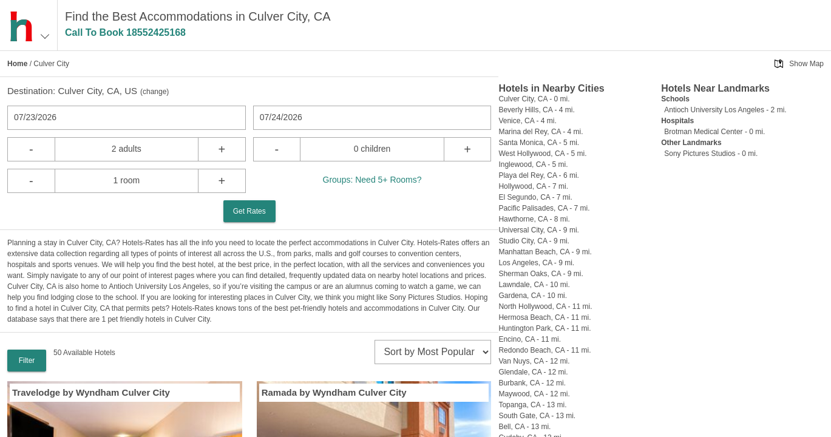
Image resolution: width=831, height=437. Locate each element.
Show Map (806, 63)
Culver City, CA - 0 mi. (533, 99)
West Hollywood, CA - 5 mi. (542, 153)
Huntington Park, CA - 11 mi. (544, 328)
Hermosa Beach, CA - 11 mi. (544, 317)
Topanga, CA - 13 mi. (532, 405)
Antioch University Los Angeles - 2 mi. (725, 110)
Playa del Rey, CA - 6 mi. (538, 175)
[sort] (433, 352)
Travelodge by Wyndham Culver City (91, 392)
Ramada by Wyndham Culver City (334, 392)
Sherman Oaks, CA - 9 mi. (540, 273)
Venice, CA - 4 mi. (527, 121)
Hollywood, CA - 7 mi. (533, 186)
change (154, 91)
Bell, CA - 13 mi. (524, 426)
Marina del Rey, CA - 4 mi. (540, 131)
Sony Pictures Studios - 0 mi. (711, 153)
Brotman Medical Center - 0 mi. (714, 131)
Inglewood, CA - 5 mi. (533, 164)
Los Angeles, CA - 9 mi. (536, 263)
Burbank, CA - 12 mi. (532, 383)
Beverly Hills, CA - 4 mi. (536, 110)
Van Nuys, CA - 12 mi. (533, 361)
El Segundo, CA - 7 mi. (535, 197)
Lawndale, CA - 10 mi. (533, 284)
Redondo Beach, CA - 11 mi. (544, 350)
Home (17, 63)
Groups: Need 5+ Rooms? (372, 180)
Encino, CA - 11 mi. (529, 339)
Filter (27, 360)
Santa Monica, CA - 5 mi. (538, 142)
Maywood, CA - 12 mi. (533, 394)
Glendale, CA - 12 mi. (533, 372)
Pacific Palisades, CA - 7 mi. (543, 208)
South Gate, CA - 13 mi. (536, 416)
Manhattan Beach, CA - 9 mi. (544, 252)
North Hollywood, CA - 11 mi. (545, 306)
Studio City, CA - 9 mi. (533, 241)
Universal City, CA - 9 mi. (538, 230)
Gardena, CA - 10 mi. (532, 295)
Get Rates (249, 211)
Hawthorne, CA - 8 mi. (533, 219)
